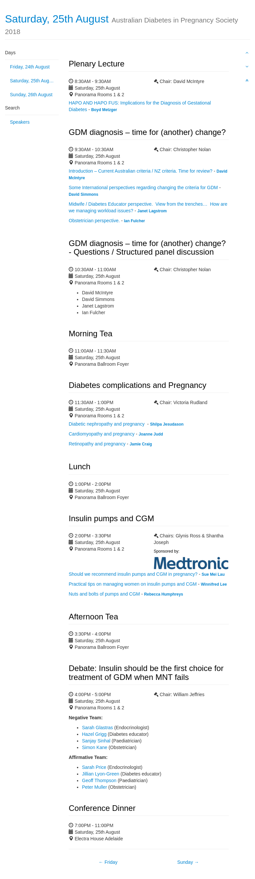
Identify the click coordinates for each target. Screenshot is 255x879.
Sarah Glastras (97, 727)
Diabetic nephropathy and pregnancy (107, 424)
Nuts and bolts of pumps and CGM (104, 594)
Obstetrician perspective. (94, 220)
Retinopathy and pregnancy (97, 443)
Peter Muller (94, 787)
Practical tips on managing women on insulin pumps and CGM (133, 584)
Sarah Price (94, 767)
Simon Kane (94, 747)
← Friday (107, 862)
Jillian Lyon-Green (100, 773)
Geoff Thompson (99, 780)
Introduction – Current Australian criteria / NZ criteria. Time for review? (140, 171)
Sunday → (188, 862)
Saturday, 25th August (32, 80)
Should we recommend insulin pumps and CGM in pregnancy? (133, 574)
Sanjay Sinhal (96, 740)
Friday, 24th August (30, 66)
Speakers (20, 122)
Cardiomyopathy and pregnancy (101, 434)
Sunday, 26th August (31, 94)
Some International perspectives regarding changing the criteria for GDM (143, 187)
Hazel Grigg (94, 734)
